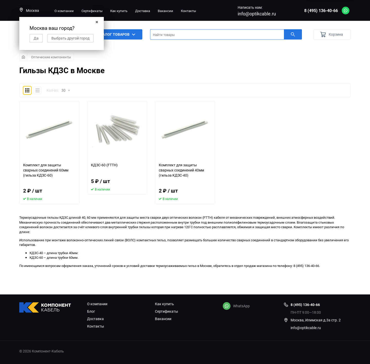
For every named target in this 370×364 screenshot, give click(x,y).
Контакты (188, 10)
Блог (91, 311)
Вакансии (165, 10)
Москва (29, 10)
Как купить (118, 10)
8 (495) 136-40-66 (321, 10)
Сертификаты (92, 10)
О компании (64, 10)
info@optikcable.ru (257, 14)
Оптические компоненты (51, 57)
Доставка (142, 10)
